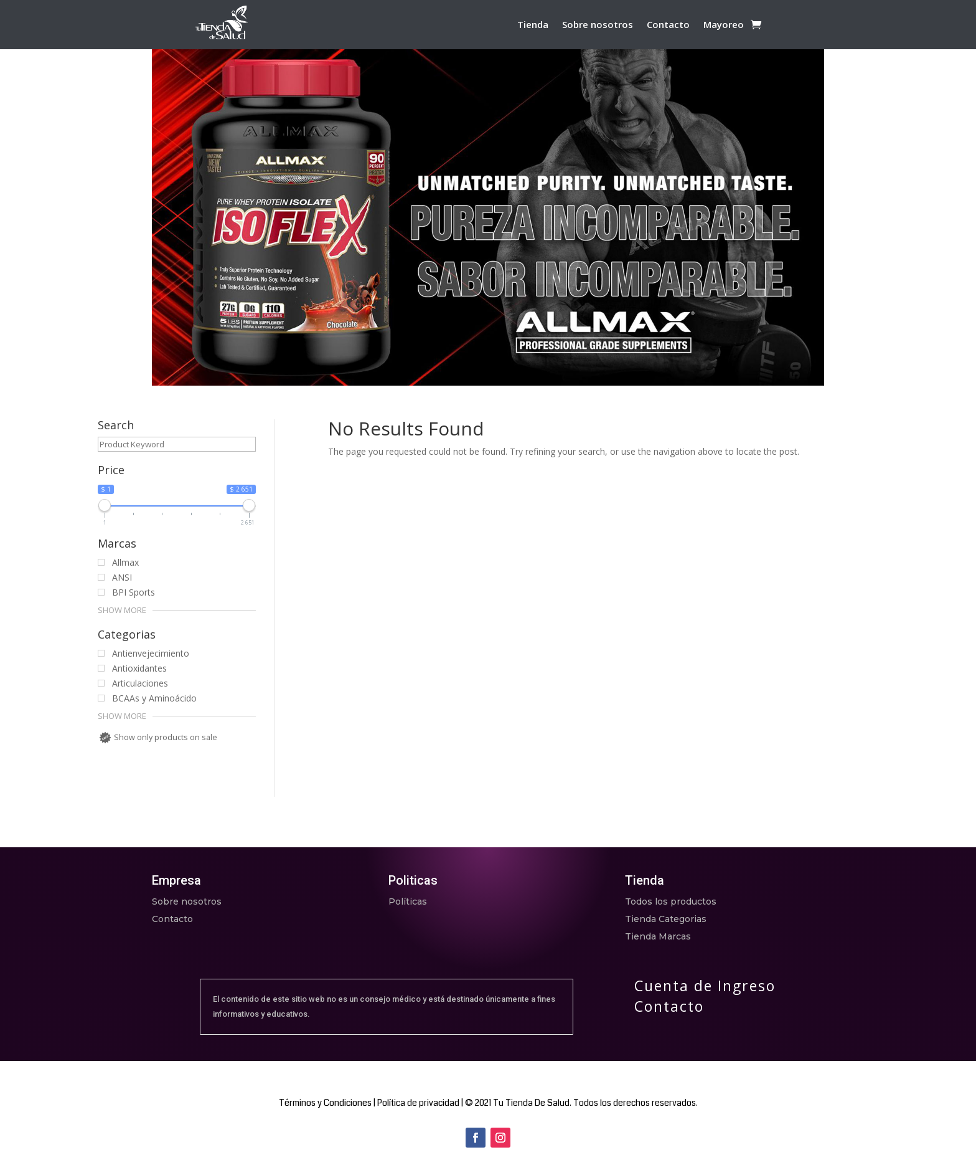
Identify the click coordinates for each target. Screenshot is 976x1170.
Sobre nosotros (597, 25)
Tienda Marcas (658, 936)
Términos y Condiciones (325, 1102)
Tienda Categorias (665, 919)
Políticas (407, 901)
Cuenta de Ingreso (705, 986)
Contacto (668, 25)
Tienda (532, 25)
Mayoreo (723, 25)
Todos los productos (670, 901)
